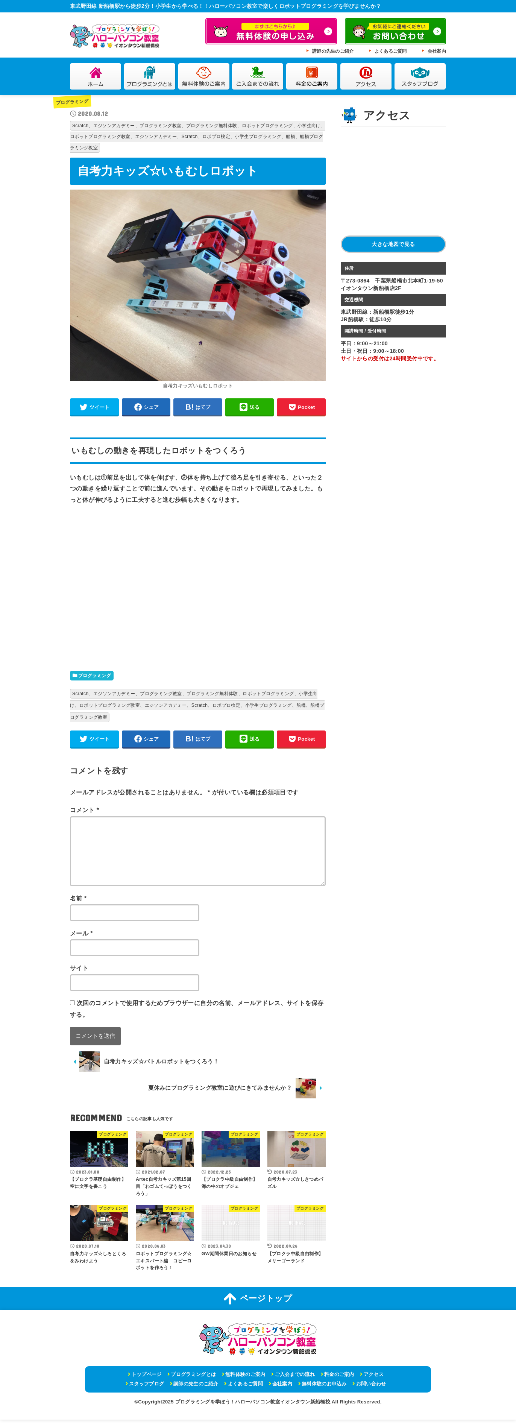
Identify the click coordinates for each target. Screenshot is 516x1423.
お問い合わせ (371, 1387)
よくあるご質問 (391, 51)
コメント (84, 813)
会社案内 (437, 51)
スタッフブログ (420, 76)
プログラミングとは (150, 76)
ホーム (95, 76)
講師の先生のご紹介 (333, 51)
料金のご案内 (312, 76)
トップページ (147, 1377)
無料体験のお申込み (324, 1387)
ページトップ (258, 1302)
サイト (79, 971)
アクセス (366, 76)
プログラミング (73, 101)
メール (81, 936)
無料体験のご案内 (204, 76)
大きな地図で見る (393, 244)
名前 (78, 901)
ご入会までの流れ (258, 76)
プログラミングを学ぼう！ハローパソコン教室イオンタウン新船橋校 (252, 1405)
